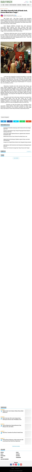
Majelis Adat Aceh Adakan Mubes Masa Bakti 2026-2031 (13, 411)
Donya (2, 454)
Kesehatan (3, 455)
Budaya (2, 452)
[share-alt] (3, 121)
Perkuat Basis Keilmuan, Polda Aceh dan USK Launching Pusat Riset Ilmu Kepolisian (13, 440)
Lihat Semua (16, 158)
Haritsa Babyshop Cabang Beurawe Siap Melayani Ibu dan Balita (12, 426)
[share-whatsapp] (22, 121)
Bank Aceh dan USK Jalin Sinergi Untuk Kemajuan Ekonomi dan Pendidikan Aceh (12, 419)
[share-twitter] (16, 121)
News (2, 457)
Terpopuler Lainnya (16, 446)
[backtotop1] (31, 471)
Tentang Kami (17, 468)
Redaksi (12, 468)
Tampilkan (29, 151)
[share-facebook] (10, 121)
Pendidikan (18, 457)
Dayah (17, 452)
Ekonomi (18, 454)
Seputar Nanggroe (5, 8)
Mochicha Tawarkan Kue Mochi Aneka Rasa (13, 432)
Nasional (18, 455)
